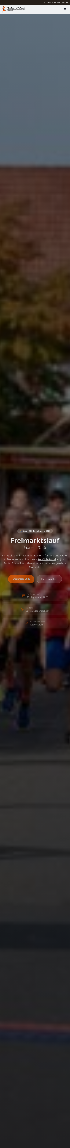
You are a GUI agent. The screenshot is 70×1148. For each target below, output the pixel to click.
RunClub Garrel (47, 560)
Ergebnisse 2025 (21, 579)
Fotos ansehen (49, 579)
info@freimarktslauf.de (56, 2)
